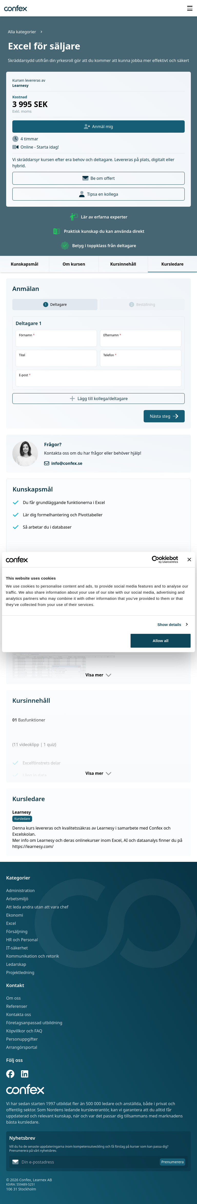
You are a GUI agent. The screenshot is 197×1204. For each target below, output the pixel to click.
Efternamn (112, 335)
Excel (11, 923)
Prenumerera (172, 1161)
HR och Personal (22, 940)
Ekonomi (14, 915)
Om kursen (74, 264)
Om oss (13, 998)
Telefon (109, 355)
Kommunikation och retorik (32, 956)
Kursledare (172, 264)
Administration (20, 890)
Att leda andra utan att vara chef (37, 907)
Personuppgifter (22, 1039)
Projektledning (20, 972)
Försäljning (16, 931)
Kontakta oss (18, 1014)
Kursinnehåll (123, 264)
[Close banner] (189, 559)
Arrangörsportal (21, 1047)
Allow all (161, 640)
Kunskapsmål (24, 264)
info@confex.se (66, 463)
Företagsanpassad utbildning (34, 1022)
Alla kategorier (22, 32)
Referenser (16, 1006)
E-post (25, 375)
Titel (22, 355)
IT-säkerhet (17, 948)
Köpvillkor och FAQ (24, 1031)
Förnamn (27, 335)
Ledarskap (16, 964)
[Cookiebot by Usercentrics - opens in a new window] (155, 559)
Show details (169, 624)
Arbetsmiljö (17, 899)
